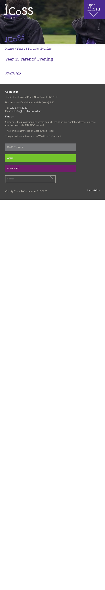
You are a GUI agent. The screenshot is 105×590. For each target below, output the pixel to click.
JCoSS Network (15, 147)
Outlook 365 (13, 169)
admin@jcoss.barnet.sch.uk (27, 111)
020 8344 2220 (18, 107)
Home (9, 48)
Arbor (10, 158)
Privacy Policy (93, 190)
